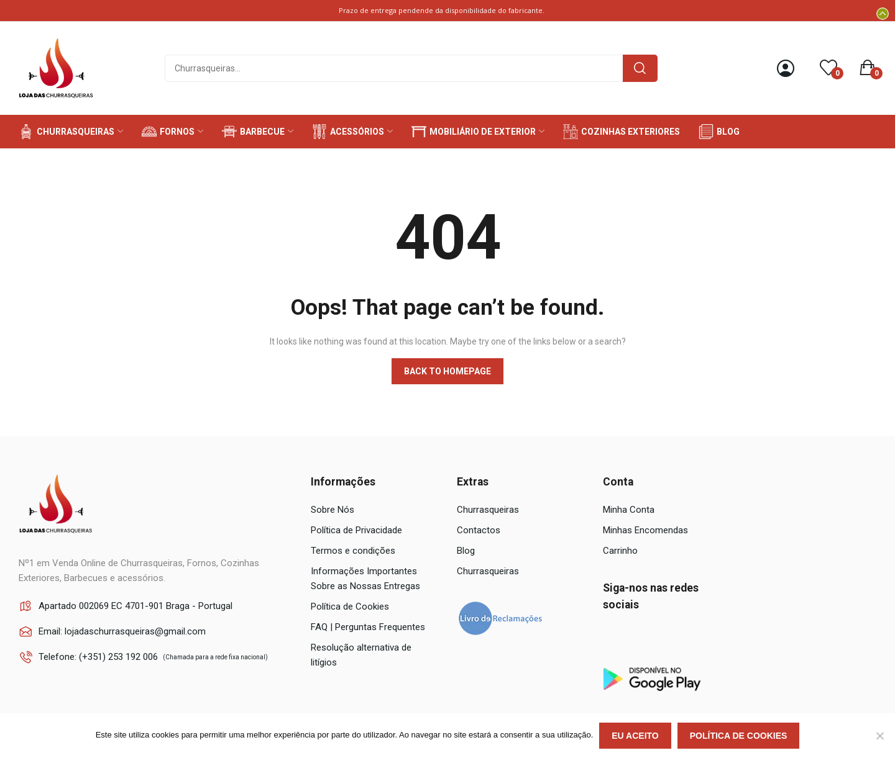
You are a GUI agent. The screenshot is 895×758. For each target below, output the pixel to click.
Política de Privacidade (356, 530)
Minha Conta (628, 509)
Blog (466, 550)
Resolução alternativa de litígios (361, 655)
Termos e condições (353, 550)
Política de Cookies (350, 606)
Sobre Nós (332, 509)
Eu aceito (635, 736)
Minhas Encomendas (645, 530)
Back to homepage (447, 371)
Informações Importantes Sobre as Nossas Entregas (365, 579)
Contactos (478, 530)
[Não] (879, 735)
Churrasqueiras (488, 509)
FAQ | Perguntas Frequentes (368, 627)
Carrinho (620, 550)
